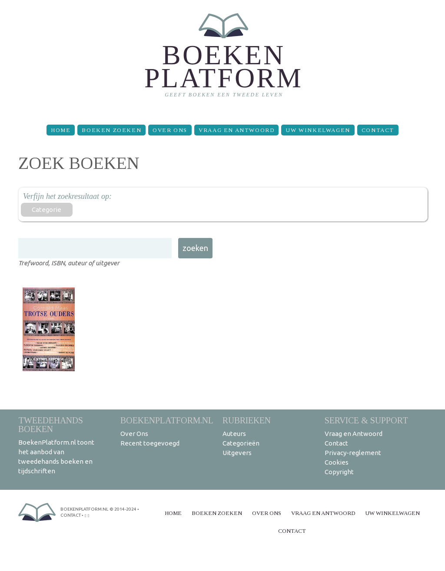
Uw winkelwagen (318, 130)
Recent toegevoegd (149, 443)
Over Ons (170, 130)
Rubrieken (246, 420)
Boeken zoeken (111, 130)
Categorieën (240, 443)
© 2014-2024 (123, 509)
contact (70, 515)
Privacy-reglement (353, 452)
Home (60, 130)
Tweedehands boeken (50, 424)
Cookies (337, 462)
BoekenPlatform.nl (166, 420)
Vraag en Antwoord (236, 130)
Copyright (339, 471)
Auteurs (234, 433)
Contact (378, 130)
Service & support (366, 420)
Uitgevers (237, 452)
